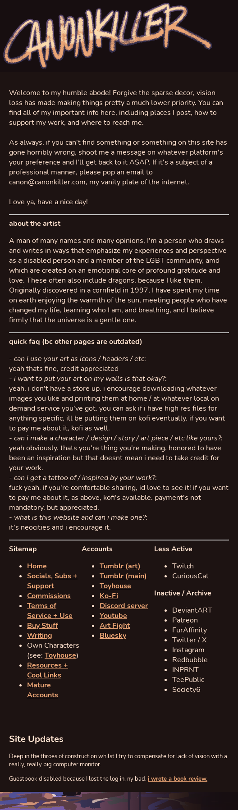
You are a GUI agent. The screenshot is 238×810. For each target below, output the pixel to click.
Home (37, 566)
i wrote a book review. (177, 779)
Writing (39, 636)
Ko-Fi (109, 596)
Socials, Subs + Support (52, 581)
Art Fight (115, 626)
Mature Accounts (42, 690)
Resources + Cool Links (47, 670)
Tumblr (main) (123, 576)
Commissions (49, 596)
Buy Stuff (42, 626)
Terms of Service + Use (50, 611)
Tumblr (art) (120, 566)
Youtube (113, 616)
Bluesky (113, 636)
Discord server (124, 606)
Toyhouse (60, 655)
